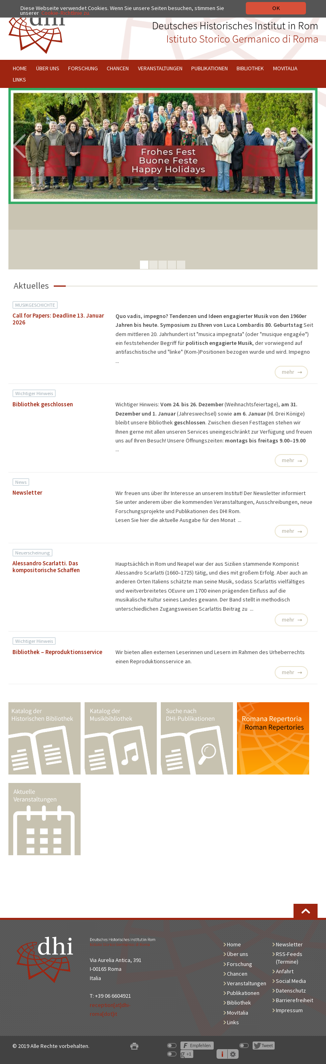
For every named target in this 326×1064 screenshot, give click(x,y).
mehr (288, 371)
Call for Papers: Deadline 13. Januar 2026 (58, 319)
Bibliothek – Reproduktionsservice (57, 652)
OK (276, 8)
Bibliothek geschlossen (42, 404)
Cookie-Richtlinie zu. (65, 12)
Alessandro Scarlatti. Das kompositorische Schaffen (46, 567)
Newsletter (27, 492)
